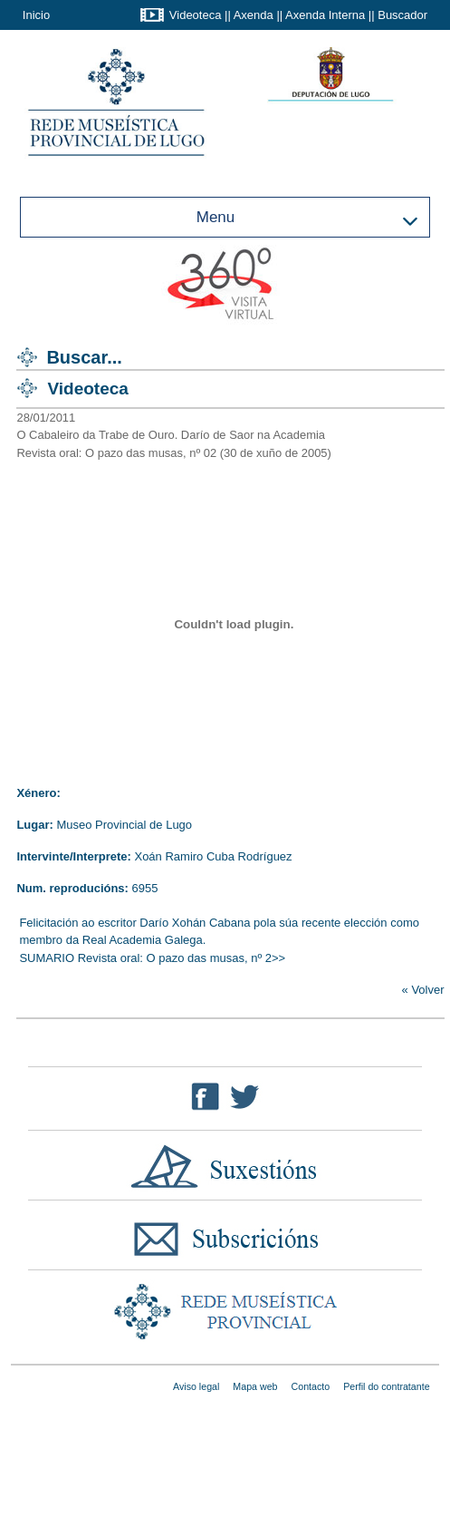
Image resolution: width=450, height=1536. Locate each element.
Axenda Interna (325, 15)
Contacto (311, 1386)
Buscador (402, 15)
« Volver (423, 989)
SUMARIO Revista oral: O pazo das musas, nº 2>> (152, 958)
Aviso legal (196, 1386)
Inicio (36, 15)
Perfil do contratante (386, 1386)
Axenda (253, 15)
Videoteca (195, 15)
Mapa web (255, 1386)
